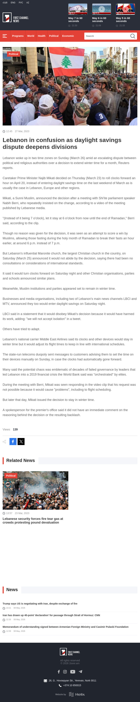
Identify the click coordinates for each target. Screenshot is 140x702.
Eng (13, 2)
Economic (68, 35)
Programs (18, 35)
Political (54, 35)
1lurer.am (74, 663)
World (30, 35)
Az (27, 2)
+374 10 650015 (72, 685)
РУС (21, 2)
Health (41, 35)
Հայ (5, 2)
